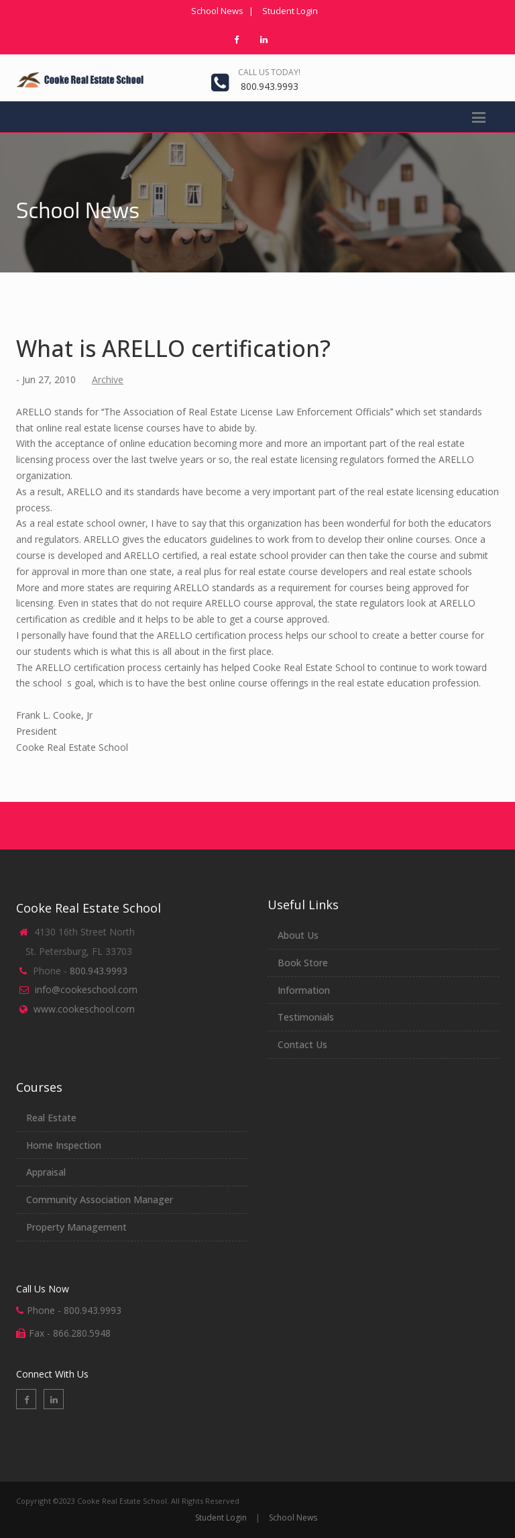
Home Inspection (63, 1145)
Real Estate (51, 1117)
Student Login (290, 11)
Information (304, 990)
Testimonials (306, 1017)
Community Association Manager (99, 1199)
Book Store (303, 962)
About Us (298, 935)
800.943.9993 (269, 86)
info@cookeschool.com (86, 989)
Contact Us (302, 1044)
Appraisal (46, 1172)
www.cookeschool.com (84, 1009)
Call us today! (269, 72)
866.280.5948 (82, 1333)
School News (217, 11)
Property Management (76, 1227)
